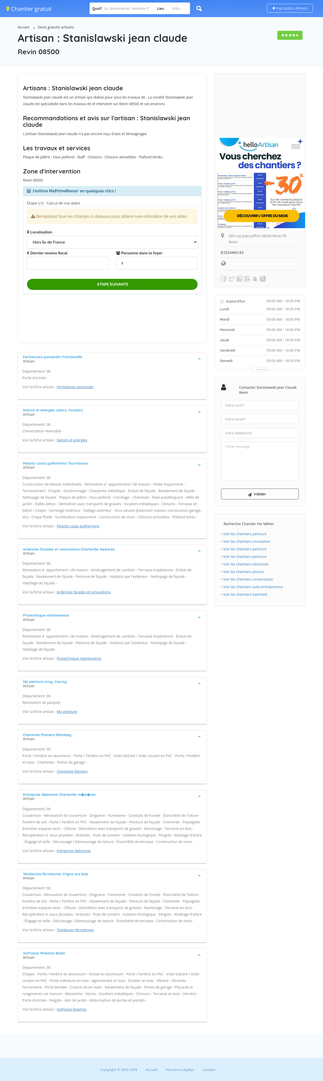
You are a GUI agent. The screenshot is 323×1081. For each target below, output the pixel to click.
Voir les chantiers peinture (243, 534)
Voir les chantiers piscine (242, 571)
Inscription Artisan (290, 8)
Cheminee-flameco (72, 771)
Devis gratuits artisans (56, 27)
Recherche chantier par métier (249, 524)
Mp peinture (67, 711)
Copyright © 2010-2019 (118, 1069)
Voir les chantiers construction (247, 579)
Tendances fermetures (75, 929)
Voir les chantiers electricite (244, 564)
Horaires (261, 369)
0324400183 (232, 252)
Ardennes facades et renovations (84, 592)
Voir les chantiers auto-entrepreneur (252, 587)
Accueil (23, 27)
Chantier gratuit (29, 8)
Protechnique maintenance (79, 658)
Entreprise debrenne (74, 850)
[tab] (112, 358)
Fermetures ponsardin (75, 386)
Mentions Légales (180, 1069)
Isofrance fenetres (72, 1009)
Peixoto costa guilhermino (78, 526)
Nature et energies (72, 440)
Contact (209, 1069)
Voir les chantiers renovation (245, 541)
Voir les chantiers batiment (244, 594)
